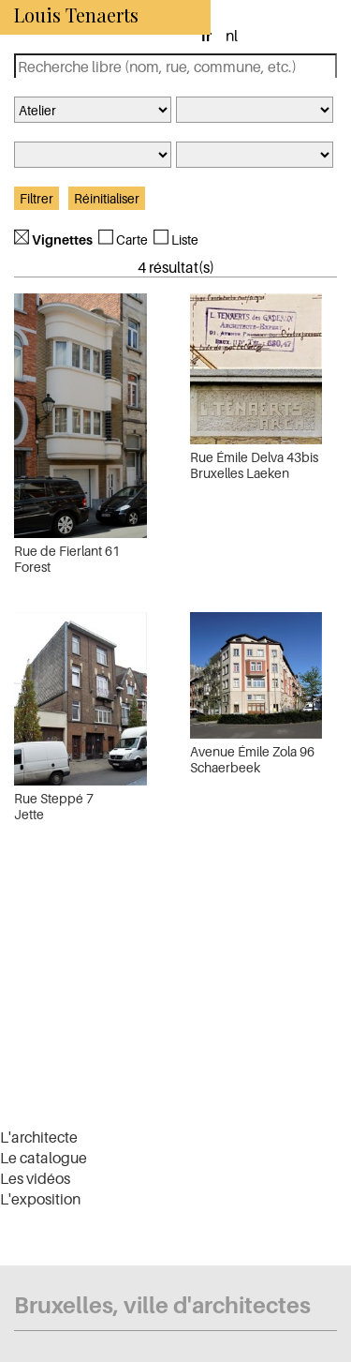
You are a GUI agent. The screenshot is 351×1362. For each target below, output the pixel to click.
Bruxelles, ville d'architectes (162, 1305)
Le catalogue (43, 1157)
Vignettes (62, 239)
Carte (132, 239)
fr (206, 35)
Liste (184, 239)
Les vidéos (35, 1178)
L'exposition (40, 1199)
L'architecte (39, 1137)
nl (232, 35)
